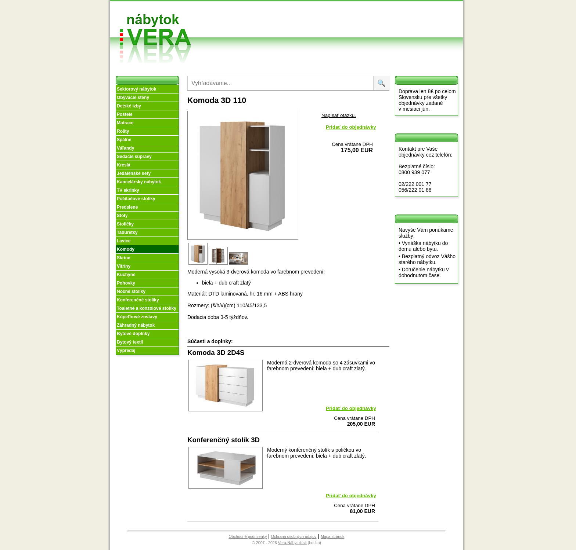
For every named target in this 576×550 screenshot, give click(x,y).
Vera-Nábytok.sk (292, 542)
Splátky (318, 23)
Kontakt (368, 23)
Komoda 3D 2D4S (216, 352)
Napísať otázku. (338, 115)
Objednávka (323, 32)
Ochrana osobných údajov (294, 536)
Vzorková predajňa (368, 12)
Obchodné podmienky (321, 12)
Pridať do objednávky (351, 127)
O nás (266, 18)
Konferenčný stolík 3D (223, 440)
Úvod (265, 9)
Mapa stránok (333, 536)
